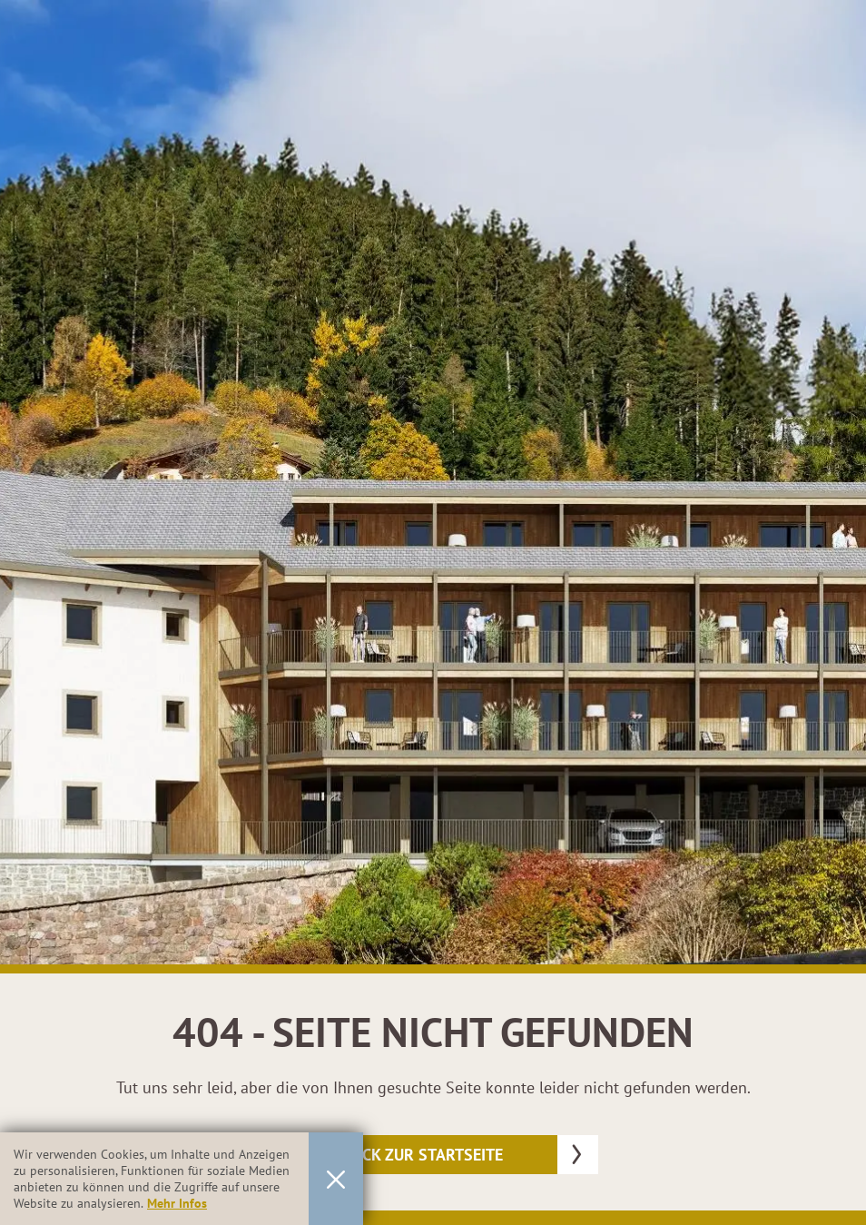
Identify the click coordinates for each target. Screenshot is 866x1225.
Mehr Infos (177, 1203)
